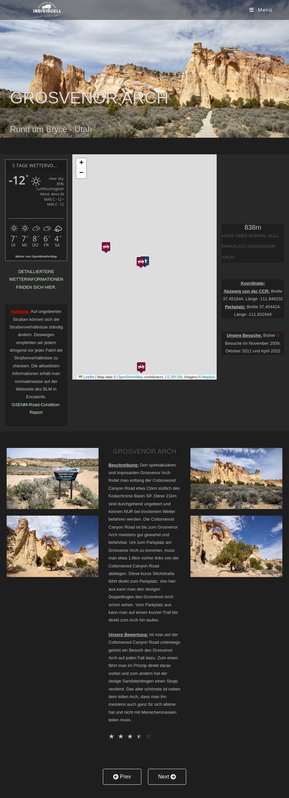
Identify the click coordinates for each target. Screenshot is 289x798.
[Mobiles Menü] (260, 10)
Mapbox (208, 377)
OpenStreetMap (130, 377)
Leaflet (86, 377)
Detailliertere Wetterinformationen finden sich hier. (36, 279)
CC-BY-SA (173, 377)
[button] (141, 261)
